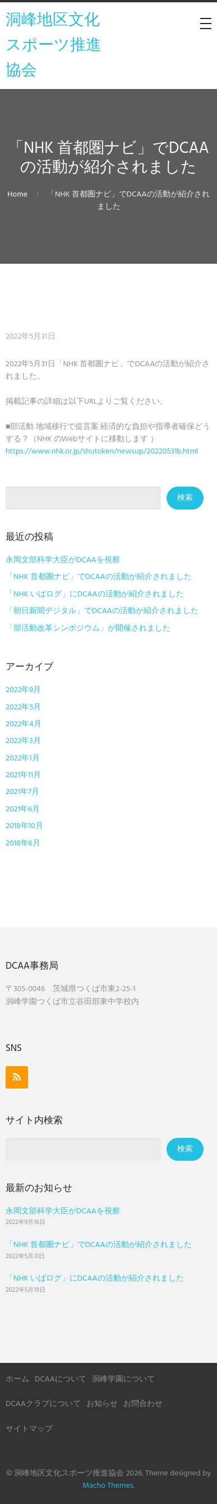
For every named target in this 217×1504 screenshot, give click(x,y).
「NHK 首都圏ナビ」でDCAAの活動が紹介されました (99, 577)
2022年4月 (23, 724)
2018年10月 (24, 826)
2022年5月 (23, 707)
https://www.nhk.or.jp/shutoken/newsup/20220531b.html (102, 451)
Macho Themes (107, 1485)
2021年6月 (23, 809)
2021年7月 (22, 792)
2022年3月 (23, 741)
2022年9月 (23, 690)
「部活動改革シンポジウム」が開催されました (88, 628)
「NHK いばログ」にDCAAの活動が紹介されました (95, 594)
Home (17, 194)
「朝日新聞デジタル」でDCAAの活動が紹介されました (102, 611)
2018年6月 (23, 843)
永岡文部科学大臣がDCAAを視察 (63, 560)
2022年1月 (23, 758)
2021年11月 (23, 775)
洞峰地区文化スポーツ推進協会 (53, 45)
